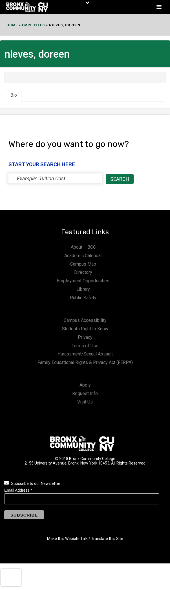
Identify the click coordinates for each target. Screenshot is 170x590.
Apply (85, 385)
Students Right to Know (85, 328)
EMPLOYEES (33, 25)
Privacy (85, 337)
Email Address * (18, 490)
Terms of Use (85, 345)
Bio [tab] (13, 95)
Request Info (85, 393)
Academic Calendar (83, 255)
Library (83, 289)
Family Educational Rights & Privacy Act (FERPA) (85, 362)
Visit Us (85, 402)
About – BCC (83, 247)
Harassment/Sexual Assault (85, 354)
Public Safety (83, 297)
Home (12, 25)
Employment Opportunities (83, 280)
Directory (83, 272)
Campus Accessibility (85, 320)
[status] (55, 178)
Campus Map (83, 264)
